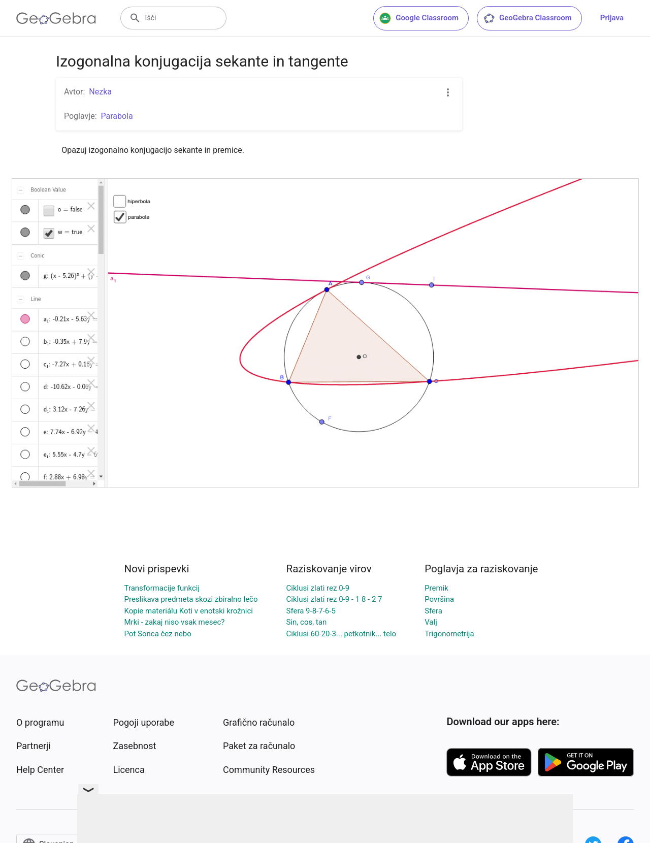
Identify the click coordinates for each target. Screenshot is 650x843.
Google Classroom (419, 18)
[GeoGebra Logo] (56, 18)
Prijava (612, 17)
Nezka (100, 91)
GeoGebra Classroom (527, 18)
